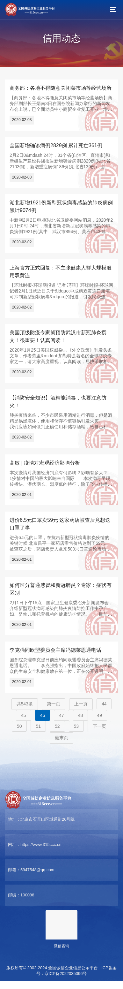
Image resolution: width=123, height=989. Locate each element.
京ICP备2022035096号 (66, 973)
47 (61, 715)
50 (19, 726)
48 (80, 715)
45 (23, 715)
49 (99, 715)
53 (76, 726)
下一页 (99, 726)
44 (104, 703)
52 (57, 726)
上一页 (81, 703)
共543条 (25, 703)
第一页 (53, 703)
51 (38, 726)
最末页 (61, 737)
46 (42, 715)
